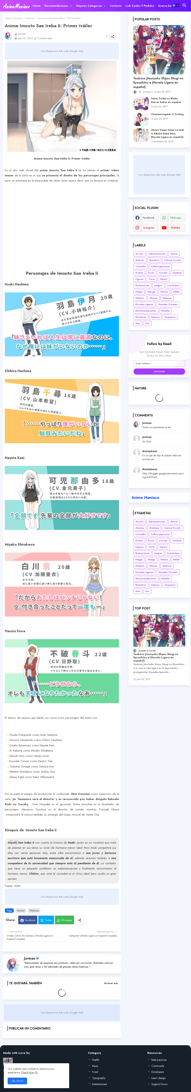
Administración (157, 254)
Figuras (139, 279)
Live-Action (173, 285)
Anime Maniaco (145, 497)
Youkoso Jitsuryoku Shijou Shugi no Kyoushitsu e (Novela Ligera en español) (158, 82)
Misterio (139, 298)
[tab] (36, 6)
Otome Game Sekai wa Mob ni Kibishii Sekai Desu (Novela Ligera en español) (167, 133)
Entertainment (99, 1084)
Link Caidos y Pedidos (139, 6)
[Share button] (79, 920)
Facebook (30, 920)
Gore (152, 279)
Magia (138, 292)
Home (37, 6)
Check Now (27, 1072)
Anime (20, 910)
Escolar (163, 273)
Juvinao (29, 958)
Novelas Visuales (168, 304)
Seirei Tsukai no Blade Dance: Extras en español (166, 100)
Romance (140, 317)
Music (95, 1066)
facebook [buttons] (148, 218)
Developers (157, 1072)
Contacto (116, 6)
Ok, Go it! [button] (17, 1081)
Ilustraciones (142, 285)
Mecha (164, 292)
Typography (98, 1078)
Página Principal (13, 18)
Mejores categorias (89, 6)
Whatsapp (66, 920)
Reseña (165, 310)
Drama (139, 273)
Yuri (147, 323)
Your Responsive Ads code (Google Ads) (62, 51)
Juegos (158, 285)
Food (95, 1072)
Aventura (154, 260)
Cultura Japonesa (160, 266)
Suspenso (170, 317)
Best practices (158, 1060)
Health (95, 1060)
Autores (139, 260)
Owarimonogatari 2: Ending (167, 114)
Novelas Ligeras (144, 304)
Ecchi (151, 273)
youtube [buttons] (175, 227)
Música (153, 298)
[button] (176, 5)
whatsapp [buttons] (175, 218)
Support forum (159, 1084)
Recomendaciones (56, 6)
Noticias (29, 18)
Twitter (48, 920)
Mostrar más (111, 983)
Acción (139, 254)
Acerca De (165, 6)
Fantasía (177, 273)
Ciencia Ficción (172, 260)
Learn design (158, 1078)
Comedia (140, 266)
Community (157, 1066)
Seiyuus (155, 317)
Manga (151, 292)
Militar (176, 292)
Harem (163, 279)
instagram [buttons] (148, 227)
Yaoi (137, 323)
